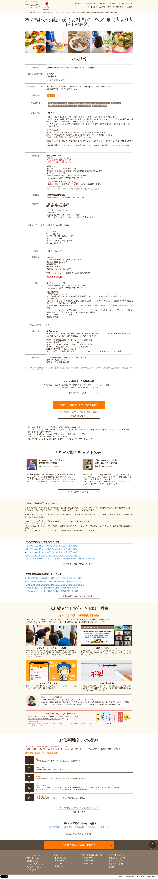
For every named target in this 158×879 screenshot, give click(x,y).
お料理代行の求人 (89, 863)
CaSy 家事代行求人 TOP (32, 12)
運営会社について (115, 861)
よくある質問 (92, 7)
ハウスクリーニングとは (63, 863)
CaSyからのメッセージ (107, 3)
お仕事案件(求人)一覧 (106, 7)
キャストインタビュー (124, 3)
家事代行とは (79, 3)
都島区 (74, 12)
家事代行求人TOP (78, 416)
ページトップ (152, 846)
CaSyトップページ (33, 855)
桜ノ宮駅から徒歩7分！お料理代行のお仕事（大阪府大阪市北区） (52, 549)
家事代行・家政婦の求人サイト (32, 5)
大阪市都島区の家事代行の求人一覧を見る (77, 596)
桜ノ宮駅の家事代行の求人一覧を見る (78, 564)
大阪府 (62, 12)
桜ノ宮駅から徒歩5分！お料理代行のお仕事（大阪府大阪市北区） (52, 546)
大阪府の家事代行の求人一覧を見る (78, 834)
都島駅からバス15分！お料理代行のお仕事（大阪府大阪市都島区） (52, 591)
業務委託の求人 (91, 3)
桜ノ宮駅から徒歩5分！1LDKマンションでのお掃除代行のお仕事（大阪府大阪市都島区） (61, 559)
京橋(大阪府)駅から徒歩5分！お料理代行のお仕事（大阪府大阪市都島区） (55, 584)
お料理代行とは (60, 860)
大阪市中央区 (104, 827)
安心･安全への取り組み (124, 7)
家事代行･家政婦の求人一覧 (91, 855)
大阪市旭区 (67, 827)
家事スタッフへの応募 (117, 858)
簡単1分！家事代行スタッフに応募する (79, 405)
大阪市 (68, 12)
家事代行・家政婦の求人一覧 (49, 12)
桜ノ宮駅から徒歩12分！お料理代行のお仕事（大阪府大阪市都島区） (53, 555)
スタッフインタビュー (34, 867)
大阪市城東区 (80, 827)
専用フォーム (64, 761)
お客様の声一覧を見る (77, 393)
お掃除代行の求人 (89, 860)
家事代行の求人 (88, 858)
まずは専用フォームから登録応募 (79, 845)
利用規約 (112, 867)
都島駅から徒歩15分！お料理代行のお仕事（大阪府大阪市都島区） (52, 588)
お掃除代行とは (60, 858)
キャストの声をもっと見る (77, 492)
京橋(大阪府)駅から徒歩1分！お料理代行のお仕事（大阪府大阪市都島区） (55, 578)
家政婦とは (59, 866)
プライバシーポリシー (117, 864)
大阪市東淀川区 (54, 827)
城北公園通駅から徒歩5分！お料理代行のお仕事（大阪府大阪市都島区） (54, 581)
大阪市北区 (92, 827)
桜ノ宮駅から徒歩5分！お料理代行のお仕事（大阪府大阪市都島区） (53, 552)
